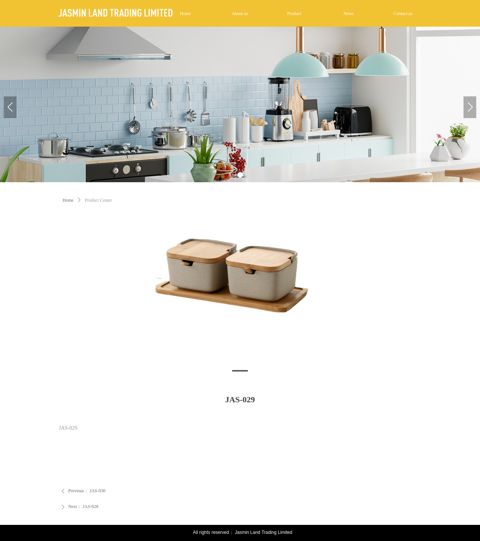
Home (68, 200)
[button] (240, 175)
